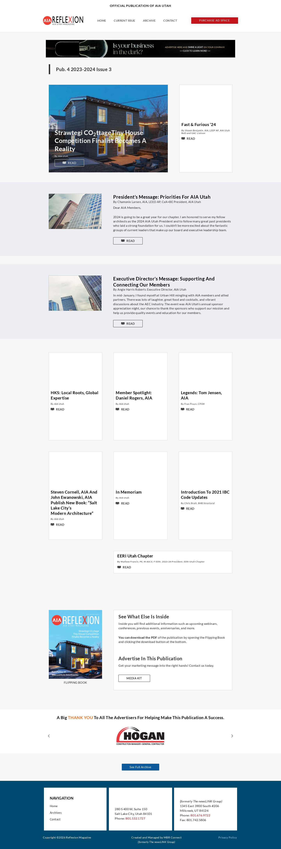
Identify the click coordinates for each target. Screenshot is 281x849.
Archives (56, 812)
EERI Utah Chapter (135, 555)
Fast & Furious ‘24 (198, 124)
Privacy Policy (227, 837)
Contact (170, 20)
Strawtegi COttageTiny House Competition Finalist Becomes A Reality (100, 141)
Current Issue (124, 20)
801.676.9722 (200, 815)
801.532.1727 (135, 818)
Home (101, 20)
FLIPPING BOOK (75, 682)
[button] (49, 736)
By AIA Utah (61, 156)
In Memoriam (129, 491)
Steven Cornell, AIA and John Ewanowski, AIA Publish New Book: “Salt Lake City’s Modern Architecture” (74, 502)
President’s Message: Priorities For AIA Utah (162, 197)
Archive (149, 20)
